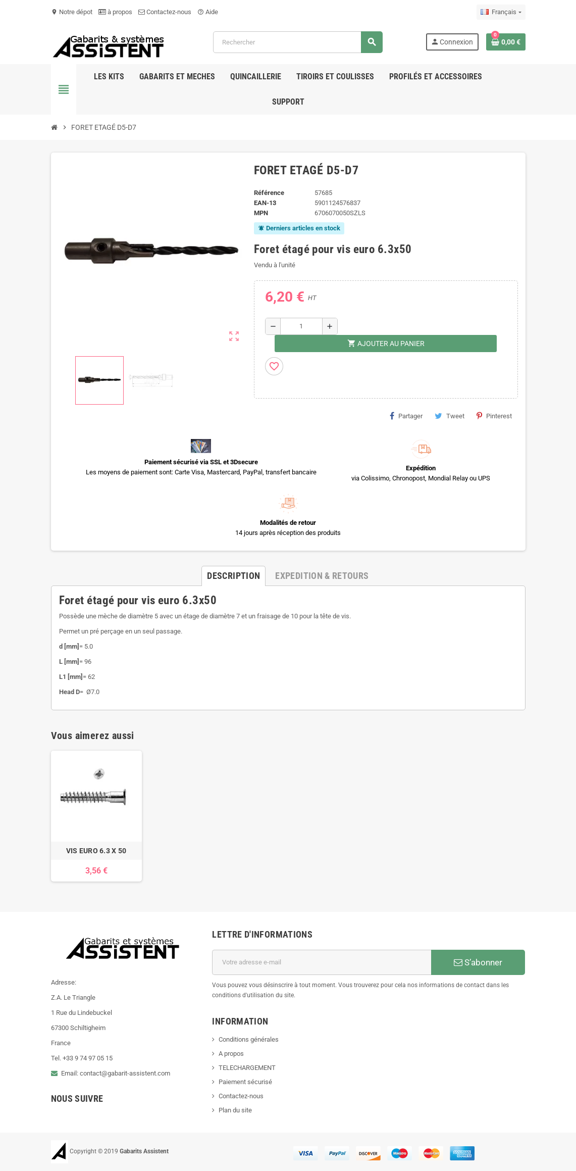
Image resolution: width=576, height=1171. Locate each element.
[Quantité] (301, 326)
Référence (269, 193)
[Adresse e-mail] (321, 962)
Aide (207, 12)
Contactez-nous (164, 12)
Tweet (449, 416)
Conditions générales (249, 1039)
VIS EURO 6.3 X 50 (96, 851)
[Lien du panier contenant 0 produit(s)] (506, 42)
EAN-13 (265, 203)
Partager (406, 416)
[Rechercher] (297, 42)
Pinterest (494, 416)
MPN (261, 213)
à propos (115, 12)
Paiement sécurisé (245, 1082)
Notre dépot (71, 12)
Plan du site (235, 1110)
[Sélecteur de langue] (501, 12)
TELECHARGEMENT (247, 1067)
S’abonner (478, 962)
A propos (231, 1053)
